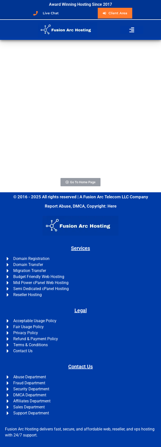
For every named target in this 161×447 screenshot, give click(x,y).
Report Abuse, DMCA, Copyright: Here (80, 206)
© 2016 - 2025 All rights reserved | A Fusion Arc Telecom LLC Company (80, 196)
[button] (131, 30)
